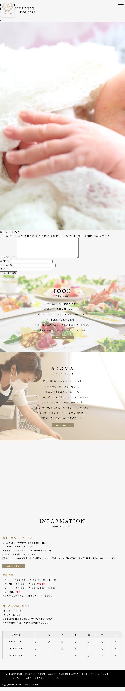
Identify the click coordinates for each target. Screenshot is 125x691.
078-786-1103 (14, 550)
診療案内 (41, 678)
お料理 (84, 678)
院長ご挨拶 (29, 678)
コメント (8, 261)
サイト (4, 273)
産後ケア (52, 678)
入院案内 (74, 678)
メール (6, 269)
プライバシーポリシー (54, 682)
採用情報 (38, 682)
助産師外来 (63, 678)
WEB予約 (27, 682)
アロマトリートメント (100, 678)
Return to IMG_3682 (17, 12)
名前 (5, 265)
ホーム (5, 678)
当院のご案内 (16, 678)
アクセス (6, 682)
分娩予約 (16, 682)
